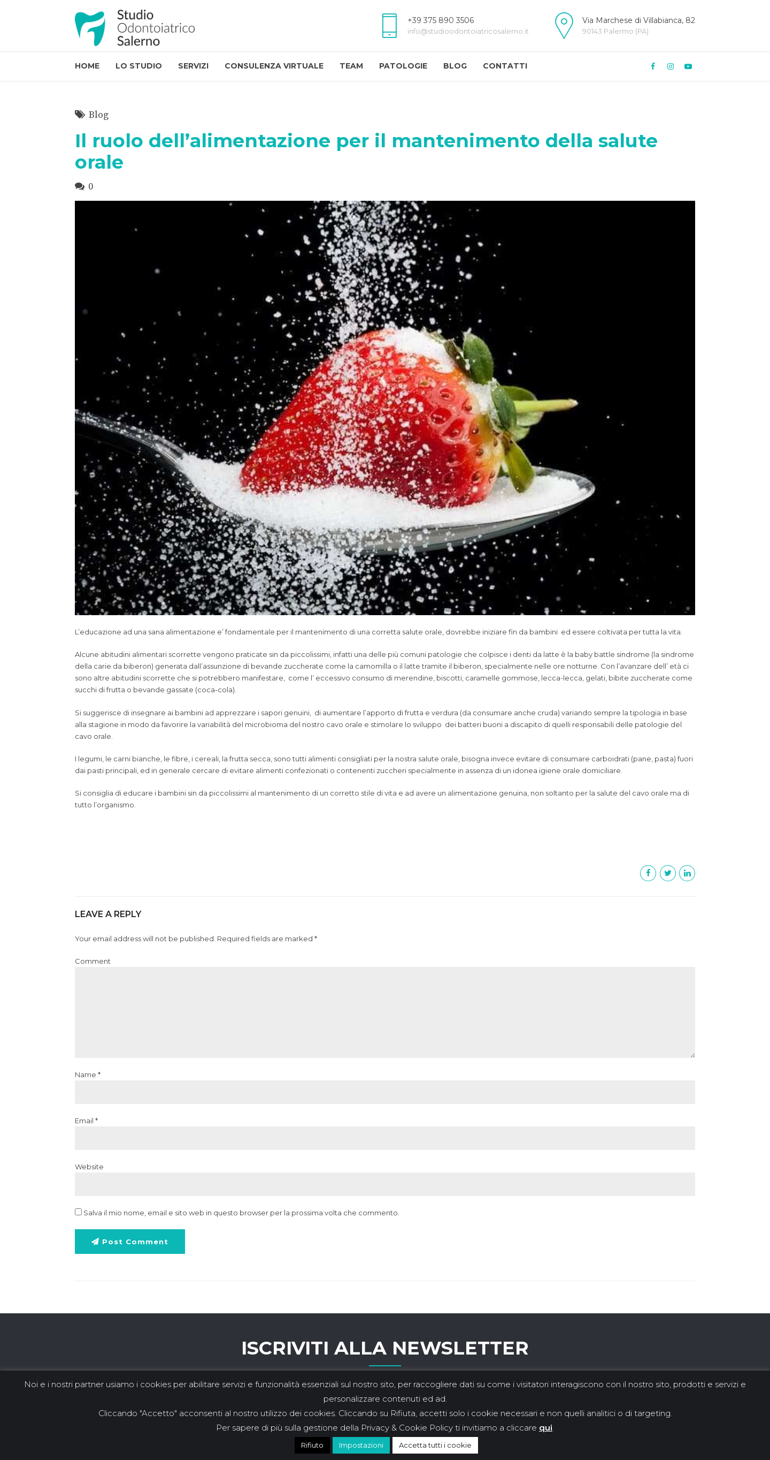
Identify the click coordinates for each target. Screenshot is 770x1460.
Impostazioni (361, 1445)
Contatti (505, 66)
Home (87, 66)
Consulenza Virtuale (274, 66)
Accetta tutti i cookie (435, 1445)
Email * (86, 1120)
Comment (93, 961)
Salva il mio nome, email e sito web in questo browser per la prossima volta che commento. (241, 1212)
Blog (455, 66)
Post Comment (138, 1242)
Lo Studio (139, 66)
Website (89, 1166)
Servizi (193, 66)
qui (545, 1428)
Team (351, 66)
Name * (88, 1074)
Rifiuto (312, 1445)
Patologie (403, 66)
